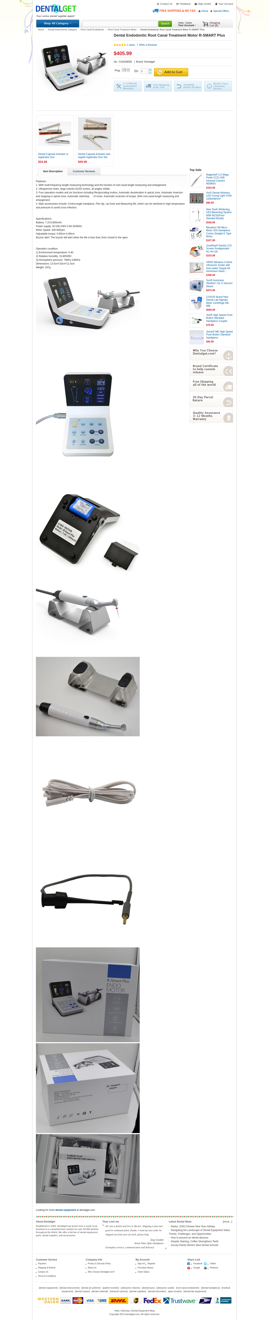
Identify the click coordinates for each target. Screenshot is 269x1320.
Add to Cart (173, 72)
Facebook (197, 1263)
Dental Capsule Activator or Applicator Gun (53, 155)
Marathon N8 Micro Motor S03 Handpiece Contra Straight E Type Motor (218, 232)
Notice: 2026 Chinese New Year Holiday (193, 1226)
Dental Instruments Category (62, 29)
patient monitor (110, 1288)
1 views (131, 44)
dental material (99, 1291)
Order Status (143, 1272)
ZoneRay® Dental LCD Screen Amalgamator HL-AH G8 (219, 248)
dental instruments (69, 1288)
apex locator (175, 1291)
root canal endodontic (187, 1288)
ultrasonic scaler (165, 1288)
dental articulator (157, 1291)
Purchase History (145, 1268)
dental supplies (137, 1291)
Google (196, 1268)
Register (151, 1263)
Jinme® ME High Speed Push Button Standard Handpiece (219, 334)
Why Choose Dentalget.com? (101, 1272)
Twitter (213, 1263)
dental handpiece (210, 1288)
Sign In (141, 1263)
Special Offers (221, 11)
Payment (42, 1263)
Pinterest (214, 1268)
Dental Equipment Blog (143, 1310)
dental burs (148, 1288)
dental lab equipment (194, 1291)
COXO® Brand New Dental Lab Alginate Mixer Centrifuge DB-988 (217, 301)
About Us (92, 1268)
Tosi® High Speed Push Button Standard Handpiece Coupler (219, 318)
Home (205, 11)
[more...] (227, 1221)
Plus (150, 69)
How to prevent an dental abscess (189, 1237)
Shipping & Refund (46, 1268)
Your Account (225, 3)
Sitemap (125, 1310)
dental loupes (82, 1291)
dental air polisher (91, 1288)
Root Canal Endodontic (92, 29)
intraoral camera (118, 1291)
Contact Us (166, 3)
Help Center (204, 3)
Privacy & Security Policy (99, 1263)
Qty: (137, 70)
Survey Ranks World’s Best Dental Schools (194, 1245)
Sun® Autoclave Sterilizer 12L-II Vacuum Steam (219, 283)
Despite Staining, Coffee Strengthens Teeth (195, 1241)
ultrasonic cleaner (130, 1288)
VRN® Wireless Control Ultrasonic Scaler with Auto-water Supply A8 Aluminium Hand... (219, 267)
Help (116, 1310)
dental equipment (48, 1288)
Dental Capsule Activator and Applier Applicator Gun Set (94, 155)
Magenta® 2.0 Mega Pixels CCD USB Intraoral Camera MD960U (217, 179)
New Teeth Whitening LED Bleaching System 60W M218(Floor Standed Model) (219, 214)
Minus (150, 72)
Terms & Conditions (47, 1276)
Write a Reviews (148, 44)
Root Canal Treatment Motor (122, 29)
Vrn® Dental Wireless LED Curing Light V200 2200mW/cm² (219, 195)
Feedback (185, 3)
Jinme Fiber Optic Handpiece (149, 1243)
